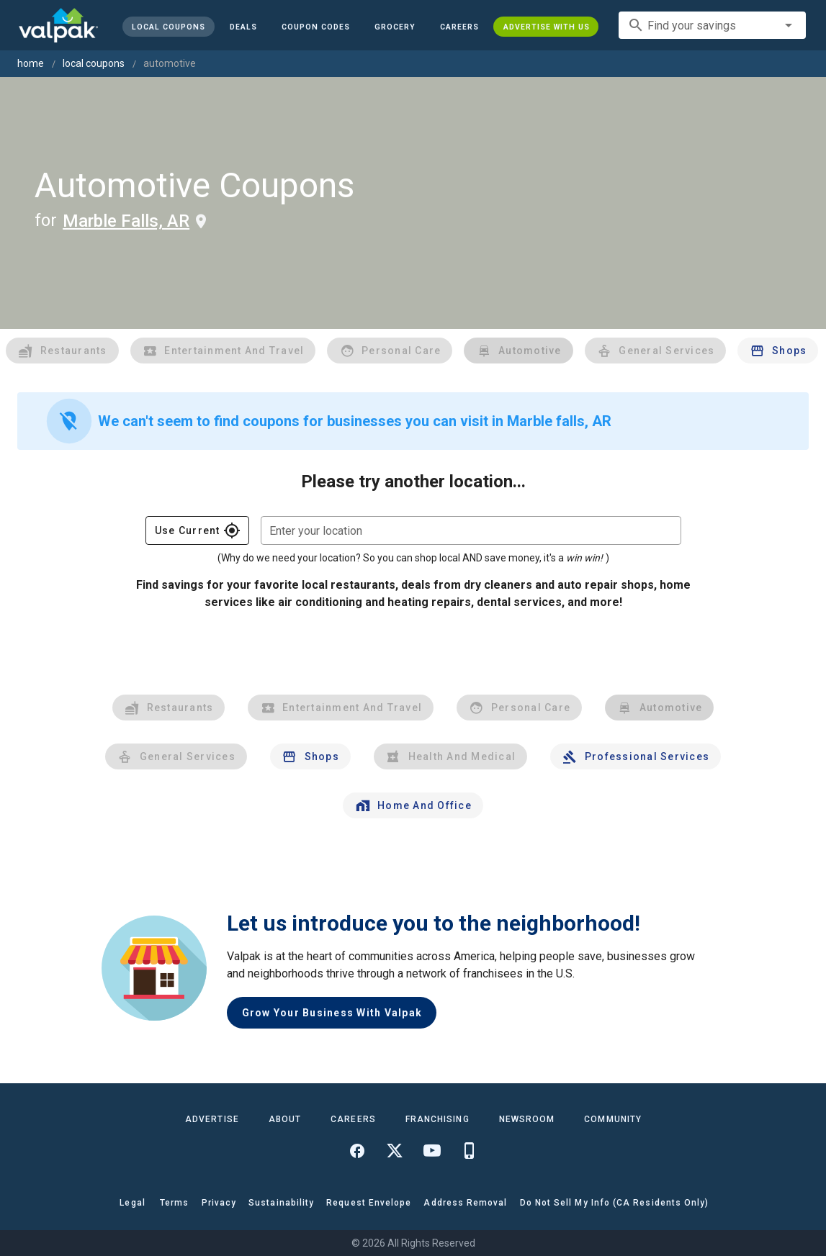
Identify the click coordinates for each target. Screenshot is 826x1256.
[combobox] (712, 25)
